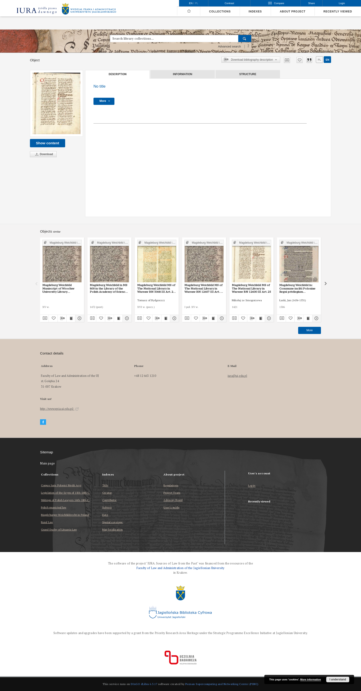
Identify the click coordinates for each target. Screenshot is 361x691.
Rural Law (47, 522)
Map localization (112, 529)
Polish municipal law (53, 507)
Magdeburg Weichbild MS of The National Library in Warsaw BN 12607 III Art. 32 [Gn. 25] (204, 288)
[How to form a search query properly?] (248, 46)
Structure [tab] (247, 74)
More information (310, 679)
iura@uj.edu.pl (237, 376)
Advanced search (229, 46)
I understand (337, 679)
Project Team (171, 492)
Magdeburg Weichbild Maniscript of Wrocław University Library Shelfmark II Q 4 (58, 288)
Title (105, 485)
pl (319, 59)
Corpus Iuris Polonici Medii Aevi (61, 485)
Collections (219, 11)
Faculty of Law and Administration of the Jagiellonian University (180, 568)
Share (311, 3)
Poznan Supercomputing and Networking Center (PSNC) (222, 684)
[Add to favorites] (300, 60)
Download (43, 154)
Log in (252, 485)
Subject (107, 507)
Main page (47, 463)
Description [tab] (117, 74)
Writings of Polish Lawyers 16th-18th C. (65, 500)
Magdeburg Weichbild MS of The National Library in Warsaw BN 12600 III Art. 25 (251, 288)
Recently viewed (337, 11)
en (327, 59)
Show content (47, 143)
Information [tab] (182, 74)
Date (105, 515)
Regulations (170, 485)
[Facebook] (43, 422)
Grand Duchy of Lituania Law (59, 529)
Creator (107, 492)
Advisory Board (173, 500)
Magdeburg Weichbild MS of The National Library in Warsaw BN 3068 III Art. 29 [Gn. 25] (156, 288)
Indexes (255, 11)
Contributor (109, 500)
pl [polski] (196, 3)
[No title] (56, 103)
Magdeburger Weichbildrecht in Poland (65, 515)
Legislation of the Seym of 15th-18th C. (65, 492)
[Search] (244, 38)
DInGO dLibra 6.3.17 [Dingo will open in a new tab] (144, 684)
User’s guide (171, 507)
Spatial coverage (112, 522)
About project (293, 11)
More (309, 330)
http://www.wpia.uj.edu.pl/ (59, 409)
